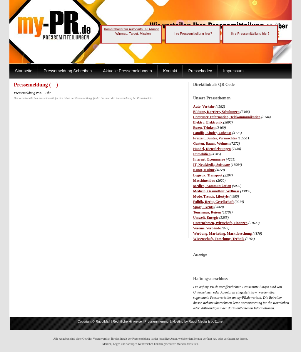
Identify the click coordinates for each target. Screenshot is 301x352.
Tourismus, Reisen (207, 212)
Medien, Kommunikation (212, 186)
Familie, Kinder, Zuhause (212, 133)
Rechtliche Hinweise (127, 321)
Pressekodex (200, 71)
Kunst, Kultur (204, 170)
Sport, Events (203, 207)
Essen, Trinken (204, 128)
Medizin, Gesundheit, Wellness (216, 191)
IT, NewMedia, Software (211, 165)
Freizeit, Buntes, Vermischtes (215, 138)
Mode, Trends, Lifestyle (211, 196)
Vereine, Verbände (207, 228)
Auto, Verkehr (204, 106)
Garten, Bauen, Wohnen (211, 143)
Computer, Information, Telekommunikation (226, 117)
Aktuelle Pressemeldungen (127, 71)
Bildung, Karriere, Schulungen (216, 112)
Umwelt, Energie (205, 218)
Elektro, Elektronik (208, 122)
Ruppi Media (198, 321)
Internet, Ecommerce (209, 159)
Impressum (233, 71)
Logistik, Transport (208, 175)
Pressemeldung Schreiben (68, 71)
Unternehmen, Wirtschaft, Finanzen (220, 223)
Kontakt (170, 71)
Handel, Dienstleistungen (212, 149)
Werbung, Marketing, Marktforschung (222, 233)
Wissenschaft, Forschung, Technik (219, 239)
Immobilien (201, 154)
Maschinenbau (204, 180)
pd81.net (217, 321)
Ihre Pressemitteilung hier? (193, 33)
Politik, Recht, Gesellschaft (213, 202)
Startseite (23, 71)
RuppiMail (103, 321)
